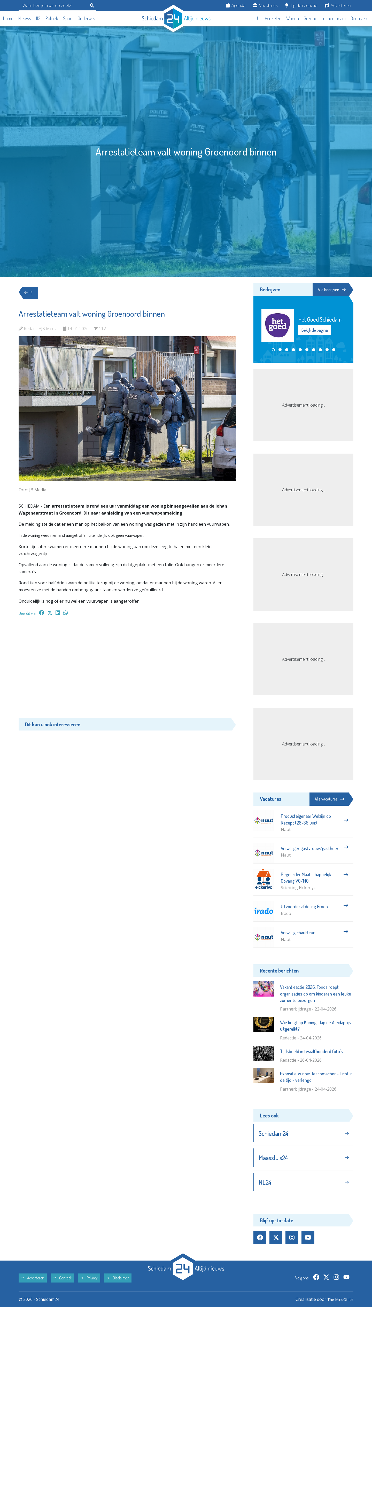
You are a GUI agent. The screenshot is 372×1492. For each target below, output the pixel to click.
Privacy (89, 1281)
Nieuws (24, 18)
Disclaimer (118, 1281)
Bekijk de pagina (314, 330)
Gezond (310, 18)
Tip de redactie (301, 5)
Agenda (235, 5)
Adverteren (338, 5)
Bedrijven (359, 18)
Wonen (292, 18)
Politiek (51, 18)
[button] (273, 350)
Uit (257, 18)
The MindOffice (338, 1303)
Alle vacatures (329, 799)
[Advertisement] (127, 669)
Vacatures (265, 5)
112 (38, 18)
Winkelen (273, 18)
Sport (68, 18)
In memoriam (334, 18)
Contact (62, 1281)
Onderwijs (86, 18)
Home (8, 18)
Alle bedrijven (330, 289)
